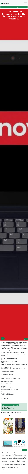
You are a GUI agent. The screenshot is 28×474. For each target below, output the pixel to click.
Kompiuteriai (12, 469)
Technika (7, 469)
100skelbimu (5, 3)
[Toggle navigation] (25, 3)
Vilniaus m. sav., (6, 471)
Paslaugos (18, 469)
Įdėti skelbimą (14, 7)
